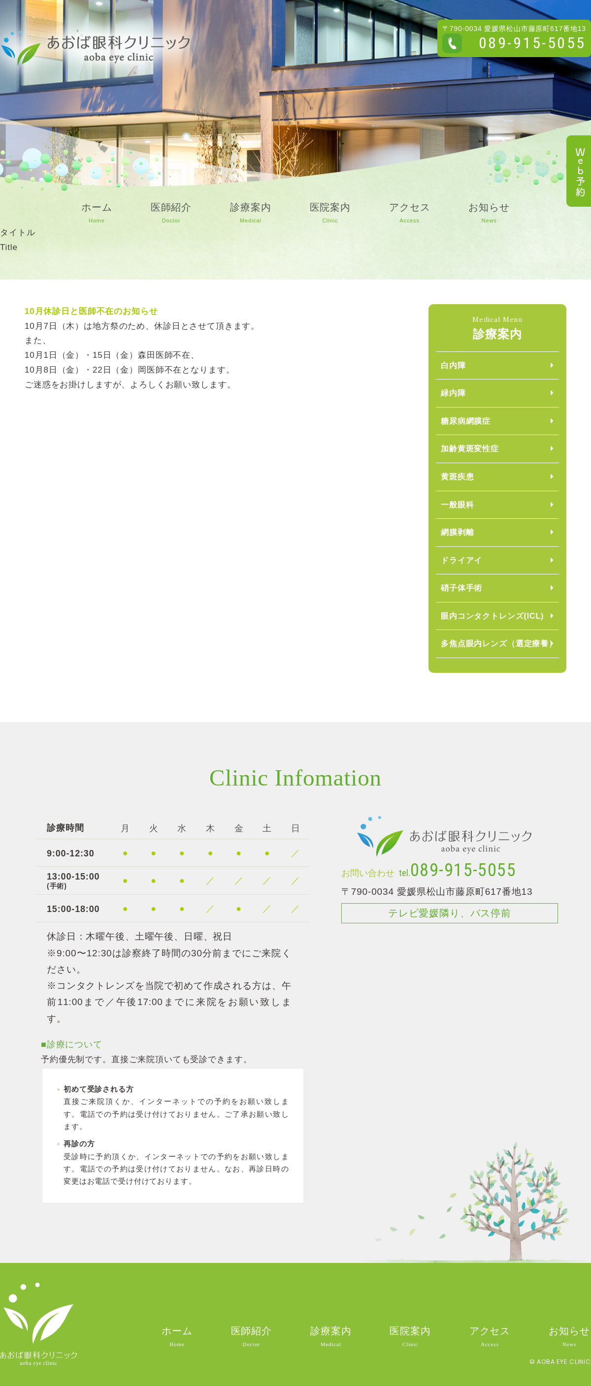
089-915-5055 (532, 42)
